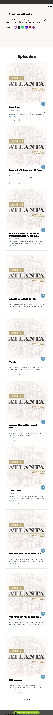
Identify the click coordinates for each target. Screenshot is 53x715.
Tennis (12, 362)
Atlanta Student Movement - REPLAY (23, 426)
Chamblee (14, 107)
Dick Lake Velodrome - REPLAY (25, 170)
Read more (12, 117)
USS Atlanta (15, 680)
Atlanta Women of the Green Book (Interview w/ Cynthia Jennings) (24, 234)
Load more (26, 699)
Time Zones (15, 491)
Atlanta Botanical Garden (22, 299)
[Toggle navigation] (51, 5)
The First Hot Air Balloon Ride (25, 617)
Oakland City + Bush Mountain (25, 554)
